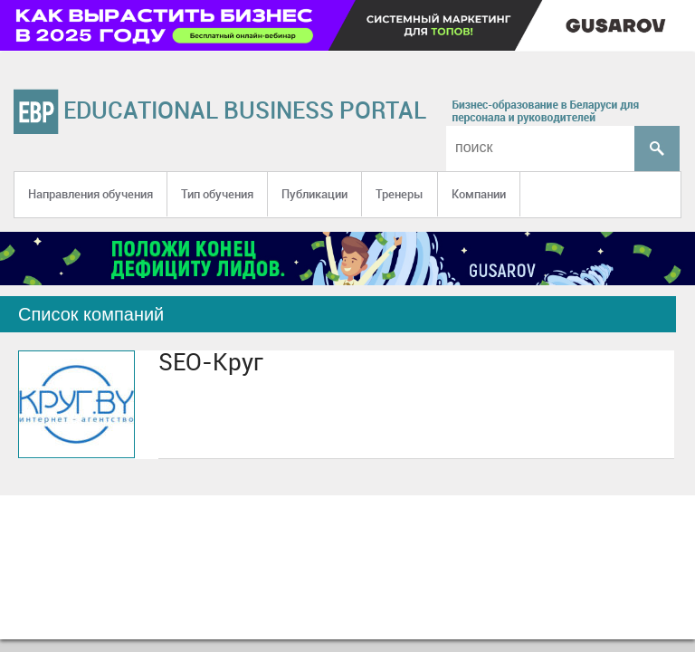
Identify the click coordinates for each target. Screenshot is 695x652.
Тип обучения (217, 194)
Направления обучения (90, 194)
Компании (479, 194)
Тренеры (400, 194)
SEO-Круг (210, 362)
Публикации (314, 194)
